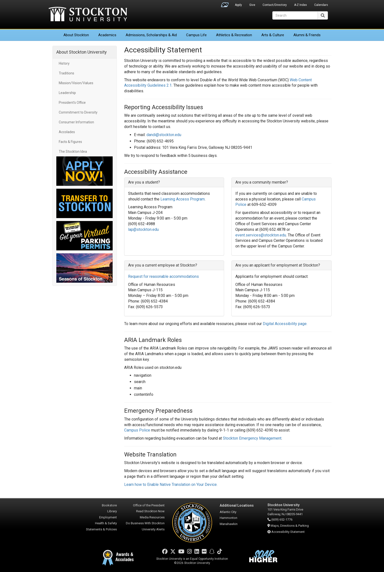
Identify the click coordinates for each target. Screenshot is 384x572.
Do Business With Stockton (145, 523)
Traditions (66, 73)
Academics (107, 35)
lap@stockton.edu (143, 229)
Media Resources (152, 517)
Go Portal (225, 3)
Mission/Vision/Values (76, 83)
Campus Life (196, 35)
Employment (108, 517)
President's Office (72, 103)
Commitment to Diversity (78, 112)
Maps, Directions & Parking (290, 525)
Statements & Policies (101, 529)
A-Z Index (300, 5)
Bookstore (109, 505)
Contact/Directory (275, 5)
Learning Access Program (182, 199)
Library (112, 511)
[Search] (295, 15)
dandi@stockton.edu (163, 134)
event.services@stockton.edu (260, 235)
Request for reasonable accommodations (163, 276)
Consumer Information (76, 122)
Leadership (67, 93)
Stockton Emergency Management (252, 438)
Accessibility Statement (288, 532)
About (76, 35)
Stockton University (88, 14)
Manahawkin (229, 524)
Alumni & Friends (307, 35)
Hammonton (228, 518)
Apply (238, 5)
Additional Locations (237, 505)
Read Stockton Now (150, 511)
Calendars (321, 5)
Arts (272, 35)
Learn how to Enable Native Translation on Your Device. (170, 484)
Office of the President (149, 505)
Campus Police (137, 430)
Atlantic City (228, 512)
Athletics (234, 35)
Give (252, 5)
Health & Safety (106, 523)
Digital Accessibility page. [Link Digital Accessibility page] (285, 323)
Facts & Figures (70, 142)
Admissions (151, 35)
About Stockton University (81, 52)
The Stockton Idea (73, 151)
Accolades (67, 132)
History (64, 63)
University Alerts (153, 529)
